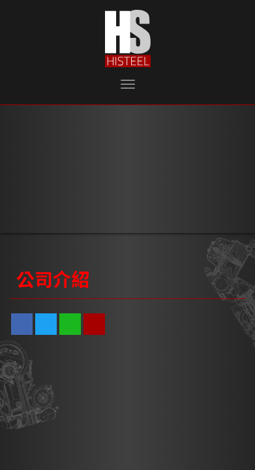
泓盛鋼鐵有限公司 (128, 38)
